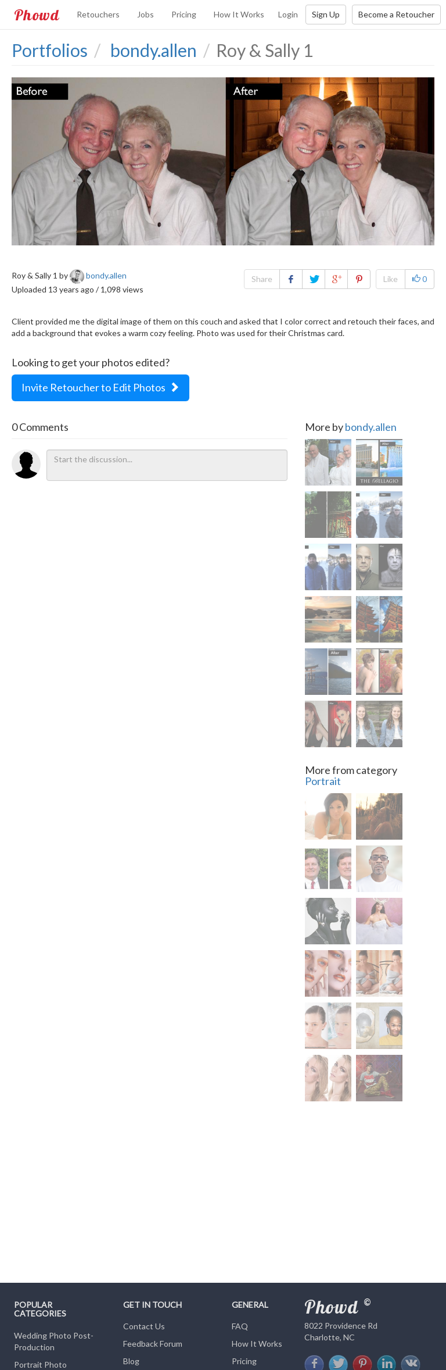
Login (288, 14)
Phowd (36, 14)
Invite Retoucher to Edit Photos (100, 387)
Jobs (145, 14)
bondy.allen (371, 426)
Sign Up (326, 14)
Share (261, 279)
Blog (131, 1361)
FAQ (240, 1326)
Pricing (183, 14)
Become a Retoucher (396, 14)
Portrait (323, 781)
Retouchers (98, 14)
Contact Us (144, 1326)
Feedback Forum (152, 1343)
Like (390, 279)
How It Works (239, 14)
